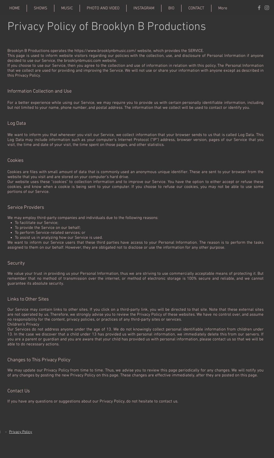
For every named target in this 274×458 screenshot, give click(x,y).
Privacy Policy (20, 432)
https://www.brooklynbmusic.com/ (105, 50)
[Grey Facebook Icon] (259, 8)
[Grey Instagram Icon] (267, 8)
